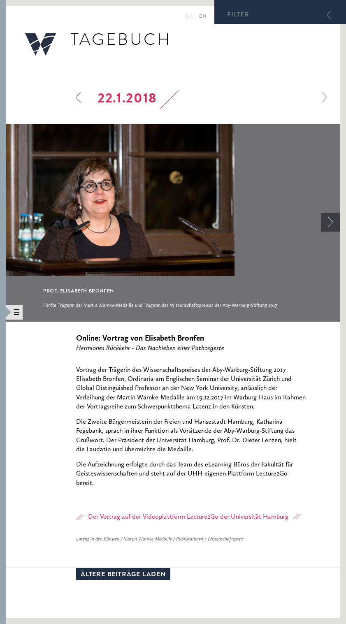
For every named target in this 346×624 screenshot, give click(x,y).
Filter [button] (238, 15)
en (202, 16)
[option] (173, 222)
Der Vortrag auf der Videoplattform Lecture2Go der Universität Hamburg (188, 517)
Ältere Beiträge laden (123, 575)
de (189, 16)
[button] (3, 312)
